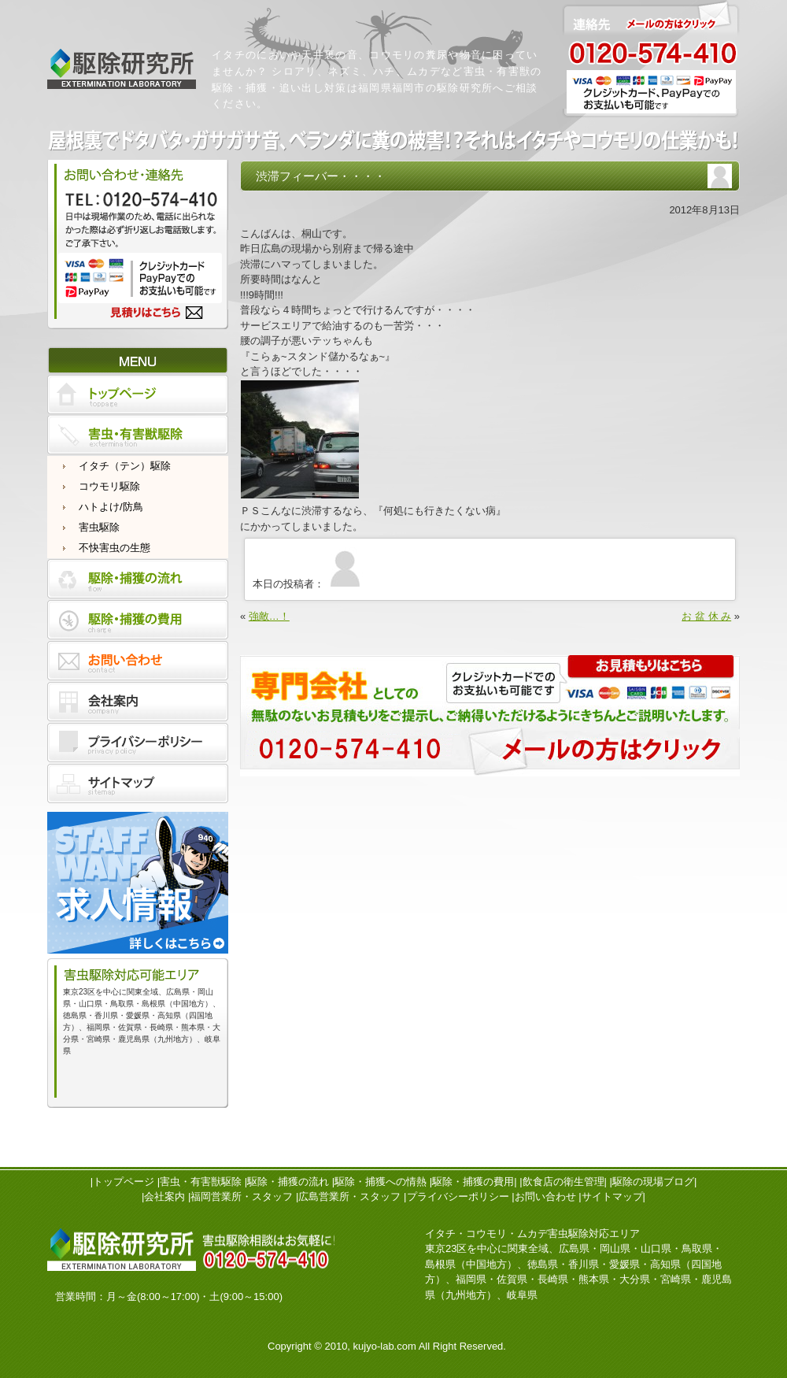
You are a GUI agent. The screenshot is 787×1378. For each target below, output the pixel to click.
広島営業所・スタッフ (349, 1196)
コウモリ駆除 (109, 486)
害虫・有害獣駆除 (201, 1181)
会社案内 (164, 1196)
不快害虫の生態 (114, 548)
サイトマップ (612, 1196)
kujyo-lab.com (384, 1346)
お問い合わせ (545, 1196)
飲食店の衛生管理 (563, 1181)
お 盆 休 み (706, 616)
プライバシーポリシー (458, 1196)
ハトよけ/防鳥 (111, 507)
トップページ (123, 1181)
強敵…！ (269, 616)
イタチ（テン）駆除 (125, 466)
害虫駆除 (99, 527)
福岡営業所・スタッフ (241, 1196)
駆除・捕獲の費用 (473, 1181)
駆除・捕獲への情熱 (380, 1181)
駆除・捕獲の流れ (288, 1181)
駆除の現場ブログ (653, 1181)
